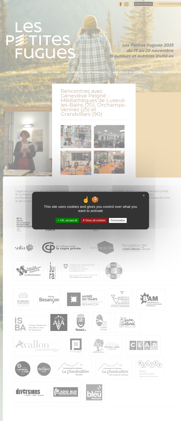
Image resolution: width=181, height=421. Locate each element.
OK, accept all (67, 220)
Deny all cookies (94, 220)
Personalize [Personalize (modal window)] (118, 220)
